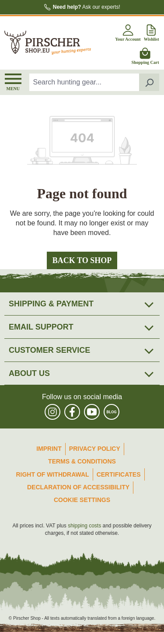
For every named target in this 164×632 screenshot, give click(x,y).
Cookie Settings (82, 499)
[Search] (149, 82)
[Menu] (13, 82)
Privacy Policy (94, 448)
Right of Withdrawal (52, 474)
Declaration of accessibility (78, 487)
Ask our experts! (86, 7)
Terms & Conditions (82, 461)
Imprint (49, 448)
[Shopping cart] (145, 54)
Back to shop (82, 260)
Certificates (119, 474)
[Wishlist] (151, 31)
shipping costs (84, 526)
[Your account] (128, 31)
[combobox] (84, 82)
